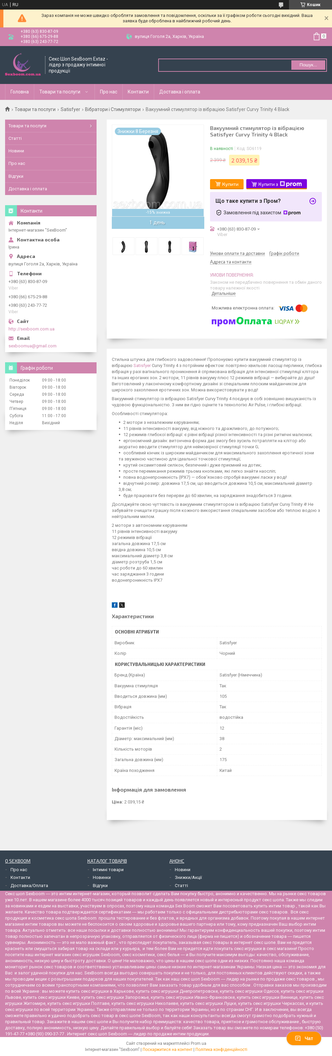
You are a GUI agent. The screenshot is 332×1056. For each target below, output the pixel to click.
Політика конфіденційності (221, 1049)
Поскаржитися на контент (167, 1049)
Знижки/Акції (188, 877)
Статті (15, 138)
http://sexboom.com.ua (31, 328)
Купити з (280, 184)
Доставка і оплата (179, 91)
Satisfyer (70, 109)
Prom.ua (198, 1043)
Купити (230, 184)
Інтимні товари (108, 869)
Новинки (102, 877)
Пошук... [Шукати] (308, 64)
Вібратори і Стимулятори (113, 109)
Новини (16, 150)
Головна (20, 91)
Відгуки (15, 176)
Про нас (108, 91)
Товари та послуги (59, 91)
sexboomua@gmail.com (32, 345)
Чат (304, 1038)
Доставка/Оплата (29, 885)
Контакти (138, 91)
